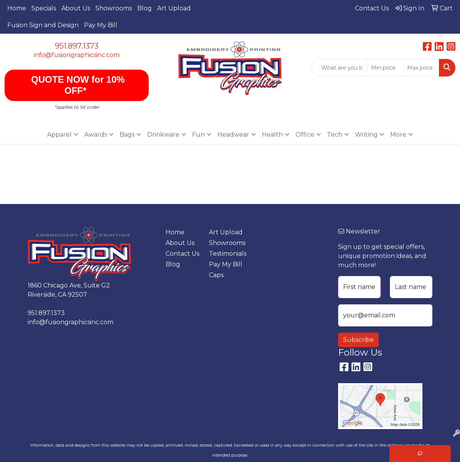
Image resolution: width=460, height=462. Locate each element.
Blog (144, 8)
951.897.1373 (77, 46)
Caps (216, 275)
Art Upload (174, 8)
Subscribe (358, 339)
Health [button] (272, 134)
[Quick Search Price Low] (385, 68)
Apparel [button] (59, 134)
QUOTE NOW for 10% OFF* (77, 85)
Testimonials (226, 253)
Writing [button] (366, 134)
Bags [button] (127, 134)
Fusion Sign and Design (43, 25)
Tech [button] (334, 134)
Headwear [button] (233, 134)
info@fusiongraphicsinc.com (77, 55)
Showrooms (113, 8)
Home (16, 8)
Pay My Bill (100, 25)
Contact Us (182, 253)
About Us (75, 8)
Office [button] (305, 134)
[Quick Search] (339, 68)
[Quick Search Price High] (421, 68)
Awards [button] (95, 134)
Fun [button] (198, 134)
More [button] (398, 134)
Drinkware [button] (163, 134)
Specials (43, 8)
